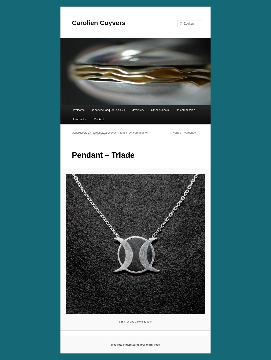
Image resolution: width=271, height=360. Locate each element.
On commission (185, 110)
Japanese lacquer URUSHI (108, 110)
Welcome (79, 110)
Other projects (160, 110)
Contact (99, 119)
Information (80, 119)
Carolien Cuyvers (98, 22)
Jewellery (138, 110)
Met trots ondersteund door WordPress (135, 344)
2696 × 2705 (118, 132)
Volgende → (191, 132)
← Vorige (175, 132)
